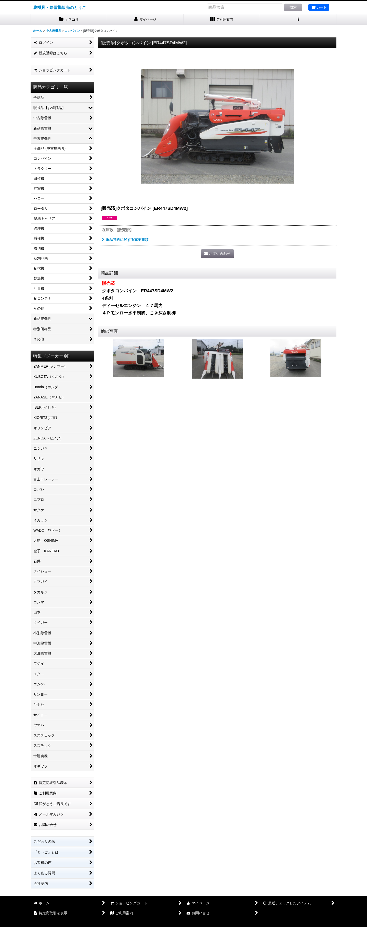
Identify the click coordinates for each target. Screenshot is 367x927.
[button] (298, 19)
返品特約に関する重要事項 (125, 240)
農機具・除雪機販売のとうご (59, 7)
